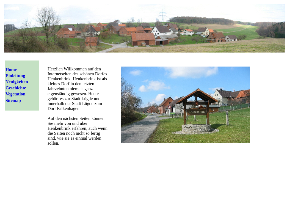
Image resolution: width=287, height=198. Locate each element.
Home (11, 69)
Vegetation (15, 94)
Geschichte (15, 88)
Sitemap (13, 100)
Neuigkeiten (16, 81)
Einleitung (15, 75)
